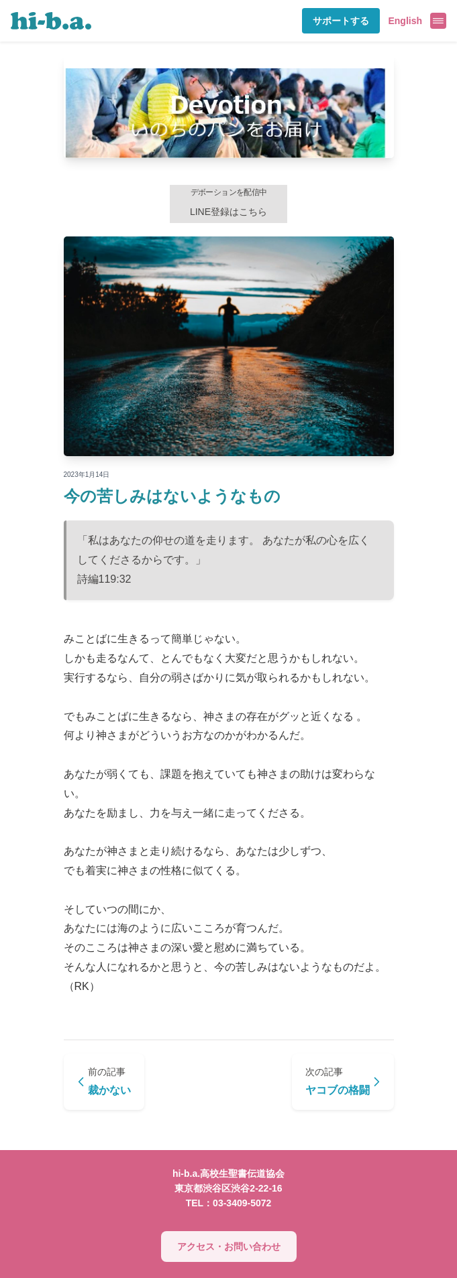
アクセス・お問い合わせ (229, 1246)
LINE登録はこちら (228, 202)
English (405, 20)
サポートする (341, 20)
